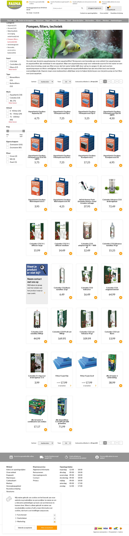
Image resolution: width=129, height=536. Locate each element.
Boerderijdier (78, 20)
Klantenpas (10, 479)
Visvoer (12, 29)
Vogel (47, 20)
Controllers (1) (15, 65)
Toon (59, 82)
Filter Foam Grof (87, 377)
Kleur (8, 154)
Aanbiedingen (116, 20)
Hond (9, 20)
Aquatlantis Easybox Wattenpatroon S (36, 201)
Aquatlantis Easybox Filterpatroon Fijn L (62, 113)
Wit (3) (12, 160)
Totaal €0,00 (111, 9)
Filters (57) (14, 68)
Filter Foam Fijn (62, 377)
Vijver (98, 20)
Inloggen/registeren (94, 8)
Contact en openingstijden (88, 13)
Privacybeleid (112, 533)
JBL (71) (13, 101)
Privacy (36, 481)
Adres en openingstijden (15, 470)
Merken (106, 20)
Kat (15, 20)
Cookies (120, 533)
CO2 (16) (13, 62)
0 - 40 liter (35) (15, 112)
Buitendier (90, 20)
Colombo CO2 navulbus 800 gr (37, 333)
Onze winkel (104, 13)
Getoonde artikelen (86, 82)
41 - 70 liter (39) (16, 115)
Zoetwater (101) (16, 145)
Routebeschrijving (117, 13)
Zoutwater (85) (16, 148)
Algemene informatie (41, 470)
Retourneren (38, 473)
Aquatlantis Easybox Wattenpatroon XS (62, 201)
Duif (69, 20)
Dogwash (10, 476)
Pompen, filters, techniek (13, 41)
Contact (36, 479)
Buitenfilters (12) (15, 85)
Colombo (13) (15, 99)
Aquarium (39, 20)
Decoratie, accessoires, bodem (12, 51)
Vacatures (10, 492)
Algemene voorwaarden (100, 533)
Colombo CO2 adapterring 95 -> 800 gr (87, 246)
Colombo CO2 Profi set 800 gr (62, 333)
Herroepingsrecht (40, 476)
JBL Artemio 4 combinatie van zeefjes (37, 422)
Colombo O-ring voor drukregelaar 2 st (37, 378)
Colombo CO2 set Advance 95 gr (87, 333)
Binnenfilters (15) (15, 79)
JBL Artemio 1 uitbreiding (112, 378)
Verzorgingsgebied (13, 487)
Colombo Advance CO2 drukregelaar (112, 201)
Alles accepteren (47, 528)
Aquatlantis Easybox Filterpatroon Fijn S (87, 113)
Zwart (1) (13, 163)
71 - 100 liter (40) (15, 119)
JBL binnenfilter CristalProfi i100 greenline (62, 422)
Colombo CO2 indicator (87, 289)
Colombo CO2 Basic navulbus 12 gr (62, 289)
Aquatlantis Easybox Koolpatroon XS (112, 157)
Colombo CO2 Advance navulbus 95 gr (112, 245)
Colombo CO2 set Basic (112, 333)
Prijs (8, 128)
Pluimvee (61, 20)
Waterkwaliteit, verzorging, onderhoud (13, 34)
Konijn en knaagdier (26, 20)
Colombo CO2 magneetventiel (112, 289)
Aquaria (12, 26)
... (113, 82)
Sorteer (33, 82)
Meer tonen (13, 70)
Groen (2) (13, 157)
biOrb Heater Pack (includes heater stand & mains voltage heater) (87, 202)
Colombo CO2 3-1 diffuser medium (62, 245)
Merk (8, 93)
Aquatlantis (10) (16, 96)
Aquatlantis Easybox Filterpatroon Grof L (62, 157)
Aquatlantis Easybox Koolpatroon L (87, 157)
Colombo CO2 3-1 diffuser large (37, 245)
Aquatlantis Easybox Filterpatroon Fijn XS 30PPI (112, 114)
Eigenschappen (12, 142)
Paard (54, 20)
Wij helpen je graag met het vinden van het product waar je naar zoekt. (35, 290)
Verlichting (13, 45)
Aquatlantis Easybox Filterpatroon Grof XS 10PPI (37, 158)
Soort (8, 59)
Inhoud (9, 109)
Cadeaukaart (11, 481)
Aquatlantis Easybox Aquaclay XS (36, 113)
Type (8, 75)
